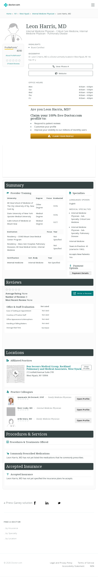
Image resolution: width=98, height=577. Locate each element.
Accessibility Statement (73, 566)
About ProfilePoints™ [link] (13, 56)
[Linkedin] (46, 503)
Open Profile (83, 399)
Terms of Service (86, 563)
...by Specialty (10, 533)
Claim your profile (61, 136)
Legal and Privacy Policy (61, 563)
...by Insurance (11, 528)
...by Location (10, 538)
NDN (92, 566)
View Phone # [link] (61, 66)
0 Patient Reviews (13, 64)
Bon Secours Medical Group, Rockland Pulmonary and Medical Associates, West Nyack (54, 368)
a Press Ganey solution (18, 503)
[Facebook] (34, 503)
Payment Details (80, 273)
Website (60, 73)
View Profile (86, 367)
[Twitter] (59, 503)
